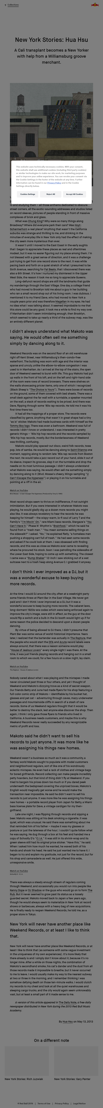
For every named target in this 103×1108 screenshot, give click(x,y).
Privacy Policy (54, 183)
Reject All (51, 194)
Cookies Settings (27, 194)
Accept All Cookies (74, 194)
